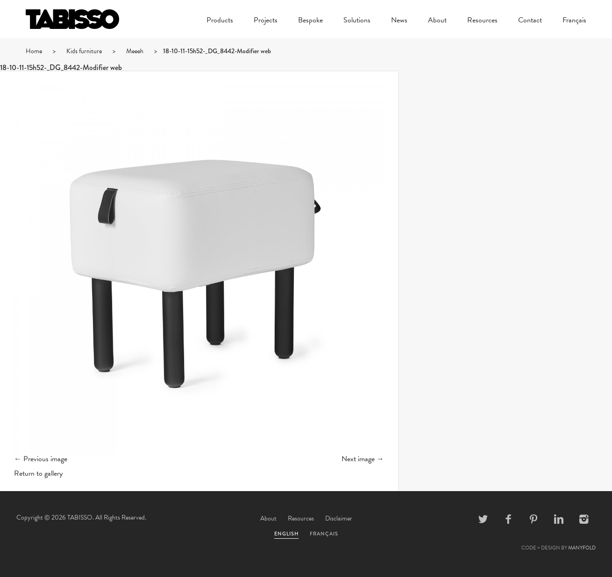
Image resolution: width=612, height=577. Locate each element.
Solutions (356, 21)
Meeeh (134, 51)
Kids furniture (84, 51)
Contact (530, 21)
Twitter (483, 519)
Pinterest (533, 519)
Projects (266, 21)
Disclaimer (338, 518)
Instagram (584, 519)
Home (34, 51)
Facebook (508, 519)
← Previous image (40, 458)
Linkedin (558, 519)
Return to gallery (38, 473)
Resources (482, 21)
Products (219, 21)
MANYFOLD (582, 548)
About (437, 21)
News (399, 21)
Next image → (363, 458)
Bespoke (310, 21)
